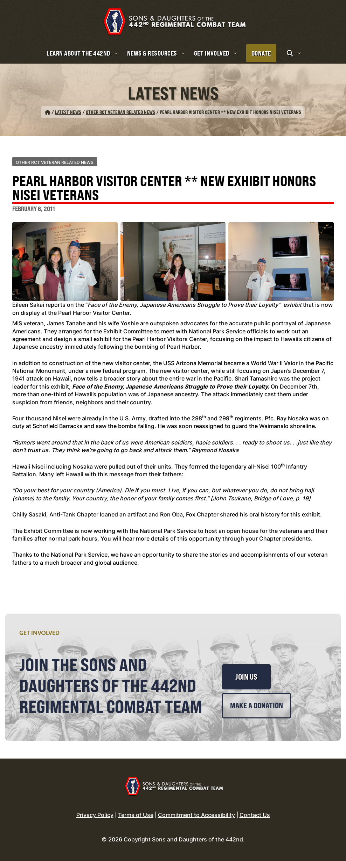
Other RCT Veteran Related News (120, 112)
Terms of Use (135, 815)
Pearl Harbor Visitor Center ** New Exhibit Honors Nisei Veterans (164, 188)
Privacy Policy (94, 815)
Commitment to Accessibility (196, 815)
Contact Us (255, 815)
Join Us (246, 676)
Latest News (68, 112)
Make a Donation (256, 705)
